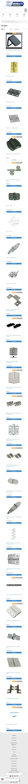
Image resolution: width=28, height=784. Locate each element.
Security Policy (14, 768)
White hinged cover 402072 (11, 724)
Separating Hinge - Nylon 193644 (13, 620)
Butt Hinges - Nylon (10, 101)
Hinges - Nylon (9, 205)
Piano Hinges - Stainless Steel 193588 (14, 594)
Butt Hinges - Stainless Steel (12, 127)
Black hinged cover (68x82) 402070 (13, 50)
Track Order (14, 740)
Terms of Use (14, 761)
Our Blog (14, 754)
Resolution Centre (14, 742)
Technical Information (14, 758)
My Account (14, 737)
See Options (14, 82)
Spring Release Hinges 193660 (12, 698)
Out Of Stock (14, 159)
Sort (11, 29)
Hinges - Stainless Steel (11, 257)
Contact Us (14, 749)
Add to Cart (14, 56)
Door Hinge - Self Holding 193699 (13, 153)
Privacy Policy (14, 763)
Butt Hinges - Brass (10, 76)
